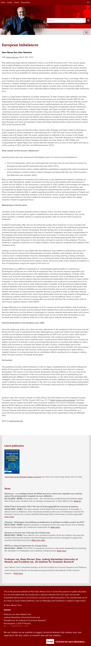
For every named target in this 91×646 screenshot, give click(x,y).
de (88, 2)
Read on (77, 501)
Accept (50, 641)
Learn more (9, 516)
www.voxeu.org (12, 57)
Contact (9, 2)
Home (3, 2)
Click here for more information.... (71, 641)
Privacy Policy (25, 2)
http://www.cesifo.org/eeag (62, 400)
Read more (55, 527)
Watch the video (38, 540)
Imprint (16, 2)
